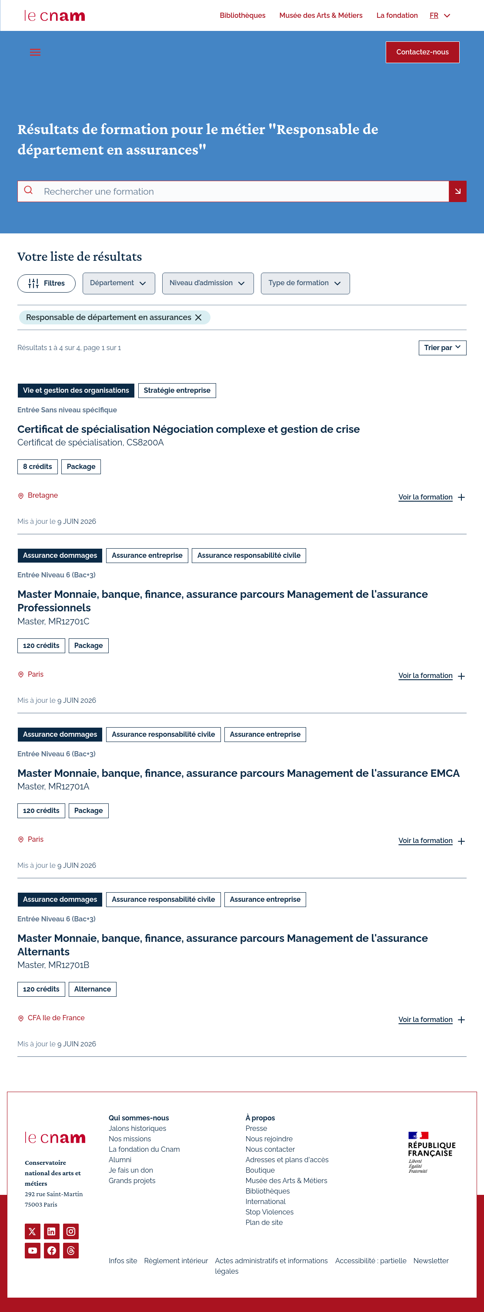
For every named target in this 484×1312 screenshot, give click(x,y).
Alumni (120, 1160)
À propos (260, 1118)
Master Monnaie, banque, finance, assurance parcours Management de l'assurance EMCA (238, 772)
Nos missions (130, 1139)
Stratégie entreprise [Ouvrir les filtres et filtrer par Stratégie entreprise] (177, 390)
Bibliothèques (268, 1191)
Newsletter (431, 1261)
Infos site (123, 1261)
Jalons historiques (137, 1128)
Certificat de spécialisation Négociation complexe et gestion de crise (188, 429)
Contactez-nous (423, 52)
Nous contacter (270, 1149)
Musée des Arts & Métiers (286, 1181)
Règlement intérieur (176, 1261)
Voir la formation (425, 496)
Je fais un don (131, 1170)
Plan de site (264, 1222)
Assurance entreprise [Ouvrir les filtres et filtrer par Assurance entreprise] (147, 555)
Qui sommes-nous (139, 1118)
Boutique (260, 1170)
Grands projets (132, 1181)
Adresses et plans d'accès (287, 1160)
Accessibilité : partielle (371, 1261)
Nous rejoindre (269, 1139)
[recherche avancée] (243, 191)
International (266, 1201)
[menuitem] (242, 15)
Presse (256, 1128)
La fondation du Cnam (144, 1149)
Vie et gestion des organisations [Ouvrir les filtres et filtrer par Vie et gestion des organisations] (76, 390)
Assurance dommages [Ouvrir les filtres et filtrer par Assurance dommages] (60, 555)
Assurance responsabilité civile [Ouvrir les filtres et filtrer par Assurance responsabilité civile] (248, 555)
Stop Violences (270, 1212)
